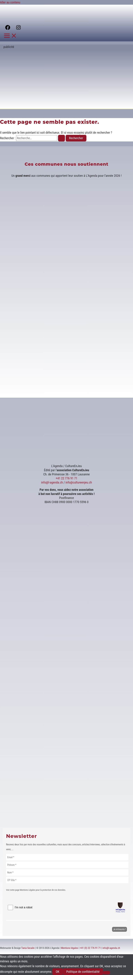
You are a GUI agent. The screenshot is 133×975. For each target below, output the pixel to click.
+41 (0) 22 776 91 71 (90, 948)
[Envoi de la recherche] (61, 138)
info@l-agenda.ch (52, 482)
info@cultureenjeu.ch (78, 482)
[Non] (106, 972)
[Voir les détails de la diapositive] (49, 103)
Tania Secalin (28, 948)
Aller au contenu (10, 2)
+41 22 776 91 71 (66, 478)
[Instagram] (18, 29)
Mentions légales (69, 948)
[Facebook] (7, 29)
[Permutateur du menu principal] (10, 35)
